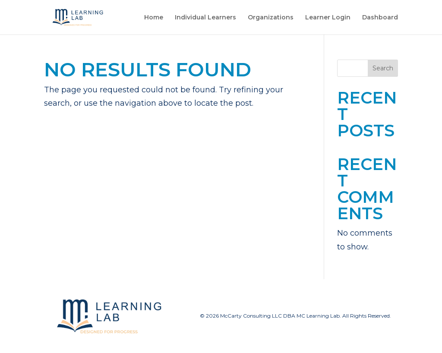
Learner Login (327, 17)
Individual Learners (205, 17)
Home (153, 17)
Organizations (271, 17)
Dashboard (380, 17)
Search (383, 68)
